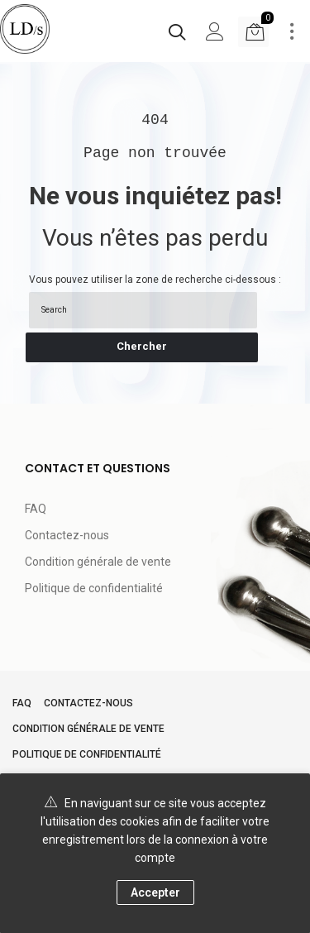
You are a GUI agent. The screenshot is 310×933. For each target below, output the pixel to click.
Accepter (155, 892)
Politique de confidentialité (94, 588)
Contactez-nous (67, 535)
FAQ (35, 508)
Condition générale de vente (98, 561)
